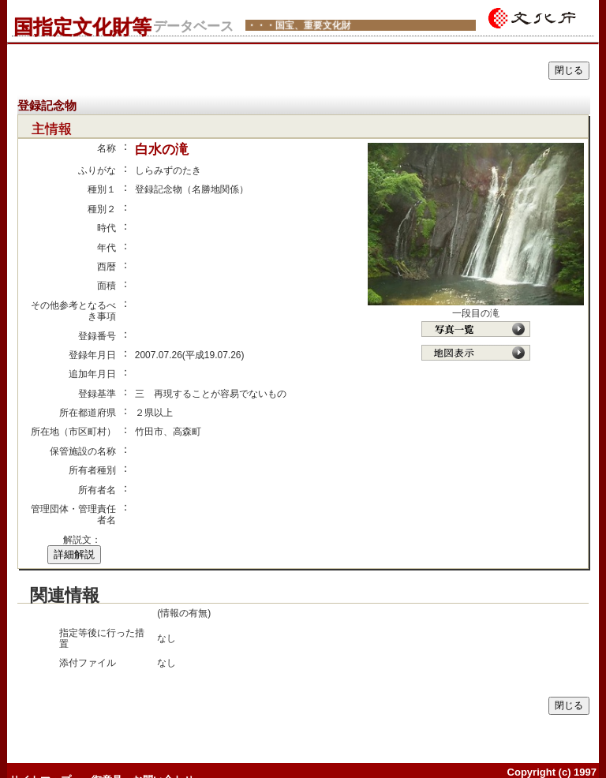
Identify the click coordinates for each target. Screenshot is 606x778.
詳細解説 (74, 554)
